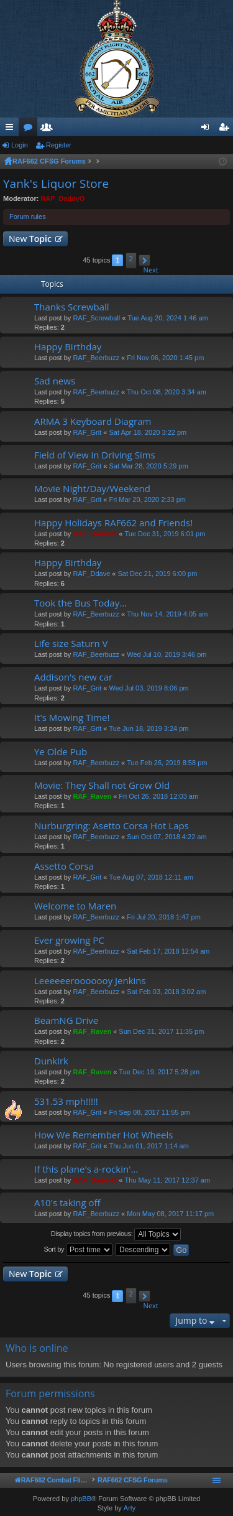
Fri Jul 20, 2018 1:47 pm (164, 917)
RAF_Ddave (91, 573)
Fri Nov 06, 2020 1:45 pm (165, 357)
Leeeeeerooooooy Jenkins (90, 981)
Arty (130, 1508)
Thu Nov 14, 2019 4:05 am (167, 614)
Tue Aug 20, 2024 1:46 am (167, 318)
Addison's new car (73, 677)
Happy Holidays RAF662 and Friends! (113, 523)
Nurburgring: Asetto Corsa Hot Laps (111, 826)
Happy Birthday (67, 347)
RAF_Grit (87, 432)
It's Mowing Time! (71, 717)
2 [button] (130, 258)
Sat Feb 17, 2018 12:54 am (168, 951)
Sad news (54, 381)
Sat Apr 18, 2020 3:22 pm (147, 432)
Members (49, 129)
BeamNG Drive (66, 1020)
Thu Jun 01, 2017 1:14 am (148, 1146)
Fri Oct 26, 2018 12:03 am (158, 796)
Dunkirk (51, 1061)
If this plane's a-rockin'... (86, 1169)
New (30, 238)
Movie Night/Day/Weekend (92, 489)
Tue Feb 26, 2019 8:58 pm (167, 762)
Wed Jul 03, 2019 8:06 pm (148, 688)
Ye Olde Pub (60, 752)
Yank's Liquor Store (56, 183)
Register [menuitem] (226, 129)
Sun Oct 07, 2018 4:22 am (166, 836)
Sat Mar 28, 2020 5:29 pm (148, 466)
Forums (30, 129)
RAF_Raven (92, 796)
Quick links (12, 129)
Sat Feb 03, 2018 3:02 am (166, 991)
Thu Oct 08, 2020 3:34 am (166, 392)
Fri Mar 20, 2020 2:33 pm (147, 499)
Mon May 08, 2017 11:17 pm (170, 1213)
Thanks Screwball (71, 307)
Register (58, 145)
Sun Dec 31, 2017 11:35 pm (161, 1031)
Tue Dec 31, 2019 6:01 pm (165, 533)
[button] (144, 260)
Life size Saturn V (71, 643)
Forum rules (27, 216)
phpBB (81, 1498)
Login (19, 145)
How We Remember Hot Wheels (103, 1135)
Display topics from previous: (116, 1234)
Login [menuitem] (207, 129)
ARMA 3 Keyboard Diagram (92, 421)
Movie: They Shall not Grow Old (102, 785)
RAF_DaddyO (63, 198)
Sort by (78, 1250)
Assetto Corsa (64, 866)
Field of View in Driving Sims (94, 455)
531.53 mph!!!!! (66, 1101)
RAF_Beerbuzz (96, 357)
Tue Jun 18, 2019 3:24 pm (148, 728)
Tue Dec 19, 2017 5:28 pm (159, 1072)
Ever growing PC (69, 940)
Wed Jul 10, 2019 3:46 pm (166, 654)
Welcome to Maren (75, 906)
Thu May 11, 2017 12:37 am (168, 1180)
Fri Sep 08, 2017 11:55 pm (149, 1112)
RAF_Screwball (96, 318)
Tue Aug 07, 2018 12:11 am (151, 877)
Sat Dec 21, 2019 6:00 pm (158, 573)
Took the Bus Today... (80, 603)
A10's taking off (67, 1203)
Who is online (37, 1348)
